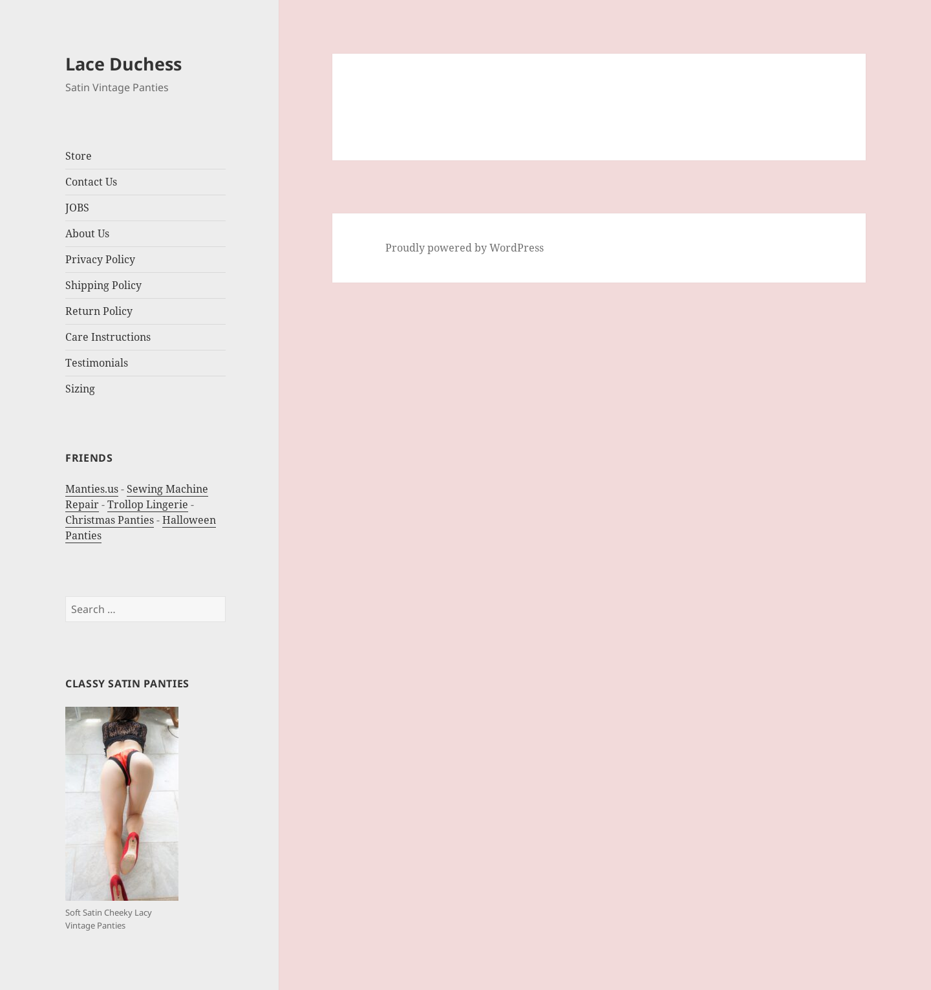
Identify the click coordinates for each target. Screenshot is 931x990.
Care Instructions (108, 337)
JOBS (77, 207)
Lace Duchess (123, 64)
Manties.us (91, 489)
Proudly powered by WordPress (464, 248)
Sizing (80, 389)
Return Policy (99, 311)
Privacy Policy (100, 259)
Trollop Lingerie (147, 504)
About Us (87, 233)
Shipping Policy (103, 285)
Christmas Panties (109, 520)
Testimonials (96, 363)
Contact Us (91, 182)
